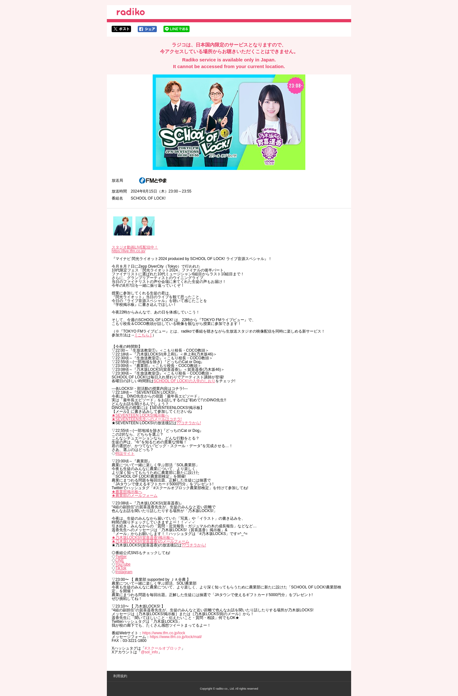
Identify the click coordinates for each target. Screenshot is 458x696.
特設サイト (125, 453)
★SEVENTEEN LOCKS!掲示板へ (140, 415)
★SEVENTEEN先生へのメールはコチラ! (147, 419)
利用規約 (120, 676)
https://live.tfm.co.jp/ (128, 251)
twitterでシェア (121, 29)
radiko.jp (131, 13)
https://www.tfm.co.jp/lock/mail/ (176, 637)
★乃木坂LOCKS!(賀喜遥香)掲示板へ (143, 537)
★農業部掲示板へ (127, 491)
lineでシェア (176, 29)
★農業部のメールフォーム (134, 495)
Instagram (123, 572)
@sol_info (149, 652)
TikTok (120, 568)
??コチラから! (189, 423)
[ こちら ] (143, 335)
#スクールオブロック (163, 648)
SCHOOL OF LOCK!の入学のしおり (184, 381)
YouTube (122, 564)
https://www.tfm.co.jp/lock (163, 633)
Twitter (121, 556)
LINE (119, 560)
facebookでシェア (147, 29)
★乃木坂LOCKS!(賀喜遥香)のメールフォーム (150, 541)
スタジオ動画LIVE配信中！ (135, 247)
